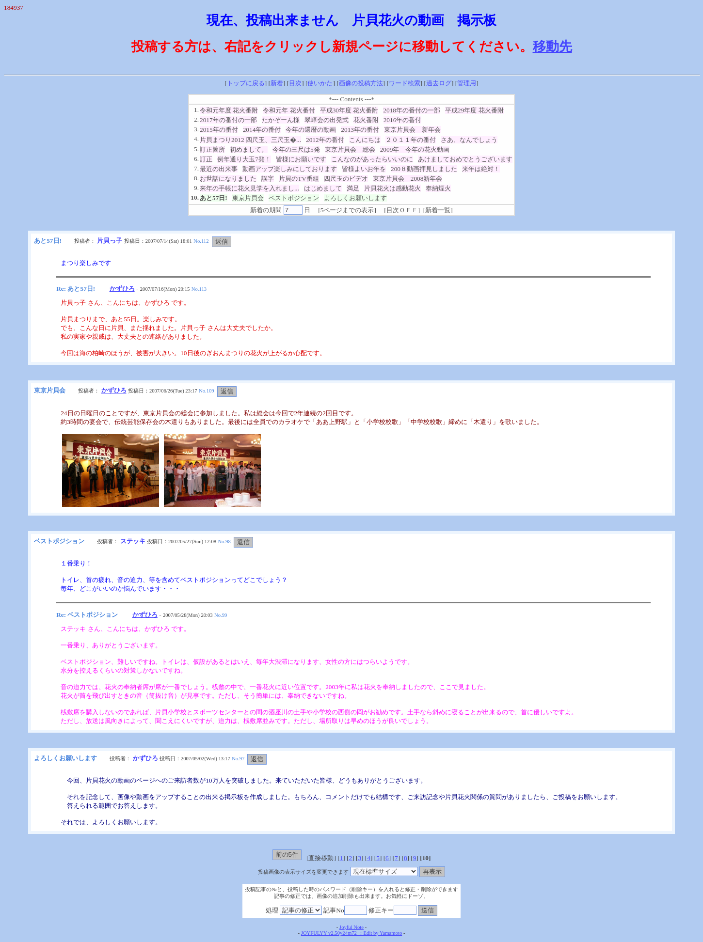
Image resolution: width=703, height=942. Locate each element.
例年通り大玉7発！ (244, 159)
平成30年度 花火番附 (349, 110)
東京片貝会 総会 (350, 149)
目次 (295, 83)
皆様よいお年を (364, 169)
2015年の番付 (219, 129)
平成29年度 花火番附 (474, 110)
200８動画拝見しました (424, 169)
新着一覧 (437, 210)
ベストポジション (294, 198)
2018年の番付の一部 (411, 110)
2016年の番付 (402, 120)
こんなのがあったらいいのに (372, 159)
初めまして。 (249, 149)
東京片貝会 (248, 198)
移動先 (552, 46)
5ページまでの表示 (347, 210)
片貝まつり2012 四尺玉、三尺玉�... (250, 139)
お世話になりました (228, 178)
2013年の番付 (360, 129)
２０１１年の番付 (410, 139)
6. (196, 158)
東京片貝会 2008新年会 (408, 178)
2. (196, 119)
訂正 (206, 159)
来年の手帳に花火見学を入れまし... (249, 188)
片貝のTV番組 (299, 178)
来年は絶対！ (481, 169)
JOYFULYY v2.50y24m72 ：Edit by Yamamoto (351, 933)
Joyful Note (351, 927)
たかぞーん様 (281, 120)
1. (196, 109)
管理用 (466, 83)
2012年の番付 (325, 139)
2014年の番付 (262, 129)
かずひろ (122, 288)
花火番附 (366, 120)
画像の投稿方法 (361, 83)
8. (196, 178)
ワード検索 (404, 83)
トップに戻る (246, 83)
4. (196, 138)
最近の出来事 (219, 169)
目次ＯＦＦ (402, 210)
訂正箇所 (212, 149)
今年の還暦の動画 (311, 129)
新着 (277, 83)
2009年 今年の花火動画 (415, 149)
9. (196, 187)
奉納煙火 (438, 188)
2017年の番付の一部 (228, 120)
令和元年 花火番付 (289, 110)
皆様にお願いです (301, 159)
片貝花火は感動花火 (392, 188)
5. (196, 149)
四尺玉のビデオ (346, 178)
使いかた (320, 83)
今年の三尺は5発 (296, 149)
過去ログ (438, 83)
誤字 (267, 178)
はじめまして (323, 188)
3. (196, 129)
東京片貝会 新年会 (412, 129)
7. (196, 168)
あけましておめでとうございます (465, 159)
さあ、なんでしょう (469, 139)
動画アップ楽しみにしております (289, 169)
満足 (353, 188)
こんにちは (365, 139)
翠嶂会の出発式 (326, 120)
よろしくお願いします (355, 198)
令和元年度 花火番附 (229, 110)
